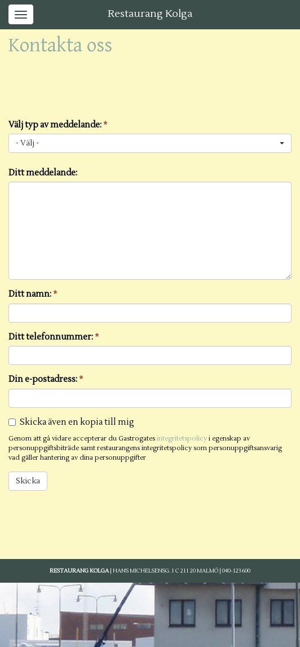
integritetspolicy (182, 438)
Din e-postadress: (45, 379)
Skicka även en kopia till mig (77, 422)
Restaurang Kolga (150, 13)
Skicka (28, 481)
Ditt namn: (32, 294)
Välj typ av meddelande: (57, 125)
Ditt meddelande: (42, 173)
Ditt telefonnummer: (53, 337)
